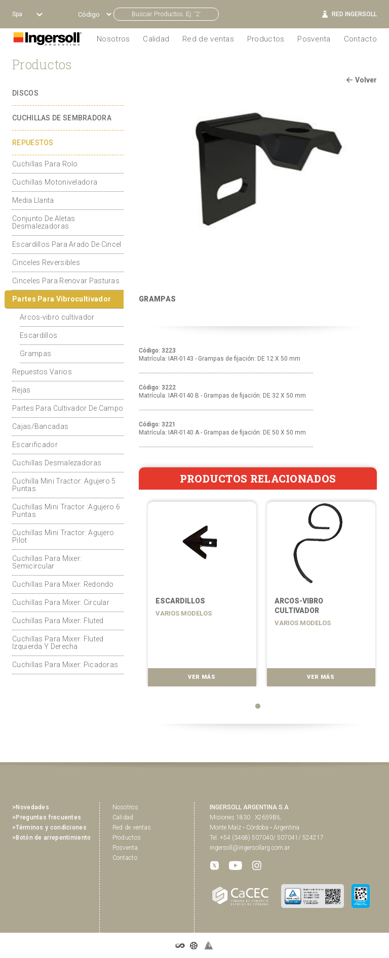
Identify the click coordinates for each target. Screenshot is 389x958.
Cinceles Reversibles (46, 262)
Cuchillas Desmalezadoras (56, 463)
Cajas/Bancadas (40, 426)
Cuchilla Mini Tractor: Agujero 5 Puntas (64, 485)
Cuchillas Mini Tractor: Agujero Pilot (63, 536)
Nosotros (125, 807)
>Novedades (30, 807)
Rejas (21, 390)
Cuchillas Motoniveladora (54, 182)
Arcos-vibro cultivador (57, 317)
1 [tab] (257, 706)
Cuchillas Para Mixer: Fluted (57, 621)
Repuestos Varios (42, 372)
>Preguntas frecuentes (46, 817)
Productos (266, 38)
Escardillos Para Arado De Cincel (67, 244)
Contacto (360, 38)
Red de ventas (131, 827)
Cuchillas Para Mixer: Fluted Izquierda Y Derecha (57, 642)
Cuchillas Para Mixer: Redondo (63, 584)
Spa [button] (18, 14)
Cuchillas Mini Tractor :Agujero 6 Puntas (66, 510)
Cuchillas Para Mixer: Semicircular (47, 562)
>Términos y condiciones (49, 827)
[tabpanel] (198, 597)
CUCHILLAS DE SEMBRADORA (61, 118)
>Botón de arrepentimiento (51, 837)
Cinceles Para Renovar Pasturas (66, 281)
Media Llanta (33, 200)
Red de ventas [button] (208, 38)
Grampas (35, 354)
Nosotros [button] (113, 38)
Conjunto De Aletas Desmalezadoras (43, 222)
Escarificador (35, 445)
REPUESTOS (33, 143)
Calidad (156, 38)
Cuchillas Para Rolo (45, 164)
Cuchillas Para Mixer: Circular (60, 602)
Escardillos (38, 335)
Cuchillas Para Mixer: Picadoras (65, 665)
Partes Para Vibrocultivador (61, 299)
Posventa (313, 38)
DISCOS (25, 93)
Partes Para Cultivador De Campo (67, 408)
